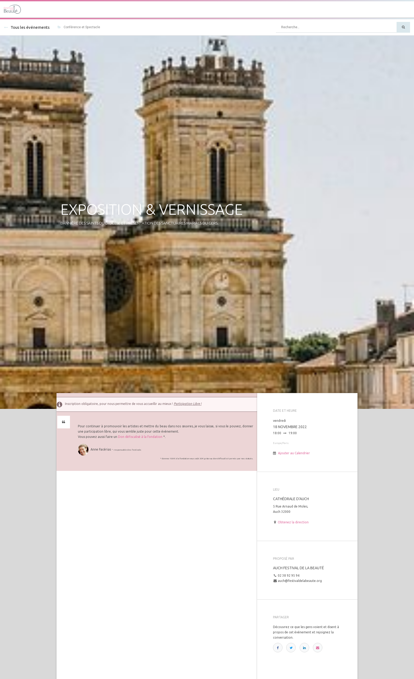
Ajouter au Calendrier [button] (294, 453)
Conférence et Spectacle (79, 27)
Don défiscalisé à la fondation (140, 436)
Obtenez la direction (293, 522)
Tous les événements (27, 27)
